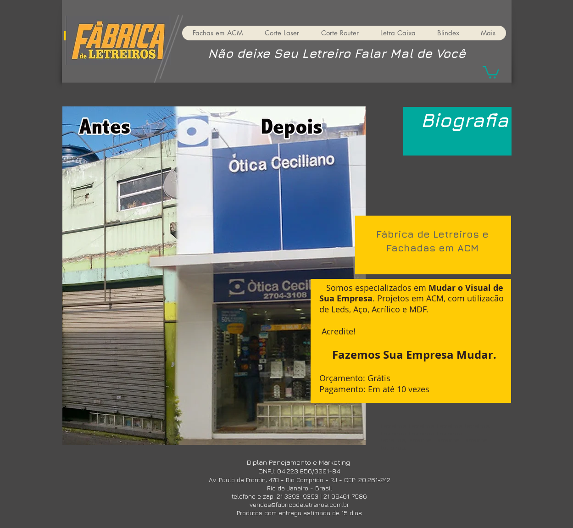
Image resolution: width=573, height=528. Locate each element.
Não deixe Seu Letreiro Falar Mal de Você (337, 53)
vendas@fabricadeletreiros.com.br (299, 504)
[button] (491, 71)
